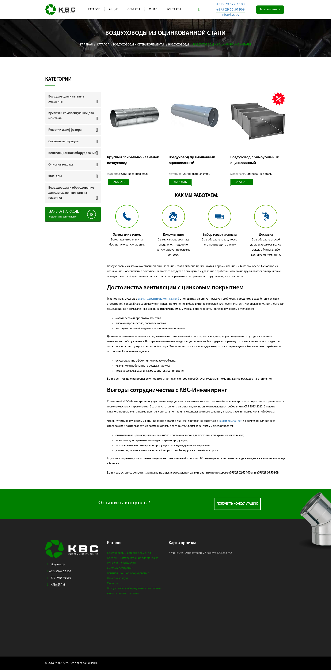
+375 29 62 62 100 (230, 4)
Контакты (174, 9)
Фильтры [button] (55, 176)
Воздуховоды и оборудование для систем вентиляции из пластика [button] (71, 193)
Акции (113, 9)
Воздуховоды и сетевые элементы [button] (66, 99)
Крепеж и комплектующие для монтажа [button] (71, 116)
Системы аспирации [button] (63, 141)
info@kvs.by (230, 15)
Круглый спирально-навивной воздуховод (133, 160)
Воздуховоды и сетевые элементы (129, 553)
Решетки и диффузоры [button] (65, 130)
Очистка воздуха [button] (60, 164)
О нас (153, 9)
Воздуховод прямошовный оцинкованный (192, 160)
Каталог (94, 9)
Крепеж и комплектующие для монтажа (132, 558)
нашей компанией (230, 421)
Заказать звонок (270, 9)
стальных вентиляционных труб (158, 298)
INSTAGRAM (57, 584)
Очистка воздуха (118, 578)
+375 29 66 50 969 (230, 9)
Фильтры (112, 583)
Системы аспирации (120, 568)
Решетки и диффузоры (121, 563)
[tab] (73, 99)
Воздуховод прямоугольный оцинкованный (254, 160)
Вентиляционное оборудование (128, 573)
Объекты (134, 9)
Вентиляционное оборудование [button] (72, 153)
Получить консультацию (237, 504)
